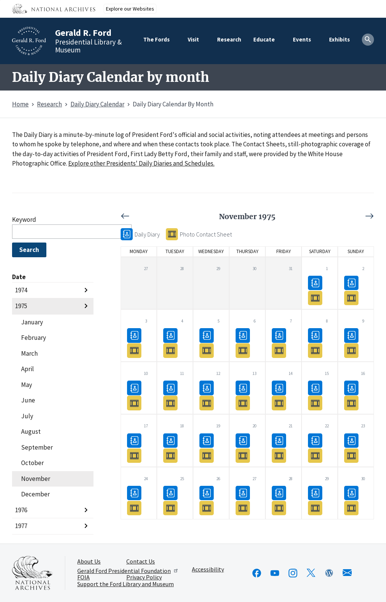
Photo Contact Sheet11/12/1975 (206, 403)
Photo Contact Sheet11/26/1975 (206, 508)
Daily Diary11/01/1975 (315, 283)
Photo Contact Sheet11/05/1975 (206, 350)
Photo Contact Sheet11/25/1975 (170, 508)
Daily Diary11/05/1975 (206, 335)
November (35, 479)
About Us (89, 561)
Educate (264, 39)
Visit (193, 39)
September (37, 447)
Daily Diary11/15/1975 (315, 387)
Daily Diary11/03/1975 (134, 335)
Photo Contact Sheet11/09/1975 (351, 350)
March (29, 353)
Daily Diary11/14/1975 (279, 387)
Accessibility (208, 569)
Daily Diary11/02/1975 (351, 283)
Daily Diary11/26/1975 (206, 493)
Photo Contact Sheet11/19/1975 (206, 455)
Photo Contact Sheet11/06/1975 (243, 350)
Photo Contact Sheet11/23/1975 (351, 455)
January (32, 322)
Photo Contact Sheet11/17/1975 (134, 455)
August (31, 431)
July (27, 416)
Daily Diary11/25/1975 (170, 493)
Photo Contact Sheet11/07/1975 (279, 350)
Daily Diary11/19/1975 (206, 440)
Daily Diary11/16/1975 (351, 387)
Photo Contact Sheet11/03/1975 (134, 350)
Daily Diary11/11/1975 (170, 387)
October (32, 463)
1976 (21, 510)
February (33, 337)
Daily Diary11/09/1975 (351, 335)
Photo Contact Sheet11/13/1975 (243, 403)
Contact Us (140, 561)
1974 (21, 290)
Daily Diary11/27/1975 (243, 493)
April (27, 369)
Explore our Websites (130, 8)
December (35, 494)
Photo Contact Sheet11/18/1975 (170, 455)
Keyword (24, 219)
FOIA (83, 577)
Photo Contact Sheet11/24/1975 (134, 508)
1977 (21, 526)
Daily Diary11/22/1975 (315, 440)
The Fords (156, 39)
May (26, 385)
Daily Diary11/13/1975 (243, 387)
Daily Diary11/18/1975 (170, 440)
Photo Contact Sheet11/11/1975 (170, 403)
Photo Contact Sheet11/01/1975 (315, 298)
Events (302, 39)
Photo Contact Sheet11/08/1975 (315, 350)
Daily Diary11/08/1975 (315, 335)
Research (229, 39)
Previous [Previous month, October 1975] (184, 216)
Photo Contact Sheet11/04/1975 (170, 350)
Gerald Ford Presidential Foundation (128, 570)
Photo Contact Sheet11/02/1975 (351, 298)
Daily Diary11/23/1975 (351, 440)
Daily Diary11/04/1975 (170, 335)
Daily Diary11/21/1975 (279, 440)
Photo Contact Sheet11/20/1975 (243, 455)
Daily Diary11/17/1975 (134, 440)
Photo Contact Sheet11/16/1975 (351, 403)
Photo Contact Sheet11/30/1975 (351, 508)
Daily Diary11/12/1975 (206, 387)
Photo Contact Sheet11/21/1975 (279, 455)
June (28, 400)
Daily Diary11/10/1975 (134, 387)
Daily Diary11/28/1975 (279, 493)
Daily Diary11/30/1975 (351, 493)
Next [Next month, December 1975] (310, 216)
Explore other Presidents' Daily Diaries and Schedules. (141, 163)
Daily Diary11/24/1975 (134, 493)
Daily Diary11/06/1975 (243, 335)
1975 (21, 306)
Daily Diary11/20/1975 (243, 440)
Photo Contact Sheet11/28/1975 (279, 508)
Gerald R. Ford (83, 32)
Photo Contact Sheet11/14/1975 (279, 403)
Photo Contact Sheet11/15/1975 (315, 403)
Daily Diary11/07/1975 (279, 335)
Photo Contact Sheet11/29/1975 (315, 508)
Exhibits (339, 39)
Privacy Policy (144, 577)
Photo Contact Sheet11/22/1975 (315, 455)
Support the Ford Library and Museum (125, 584)
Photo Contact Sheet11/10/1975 (134, 403)
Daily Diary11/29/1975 (315, 493)
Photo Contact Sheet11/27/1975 (243, 508)
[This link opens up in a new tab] (32, 573)
